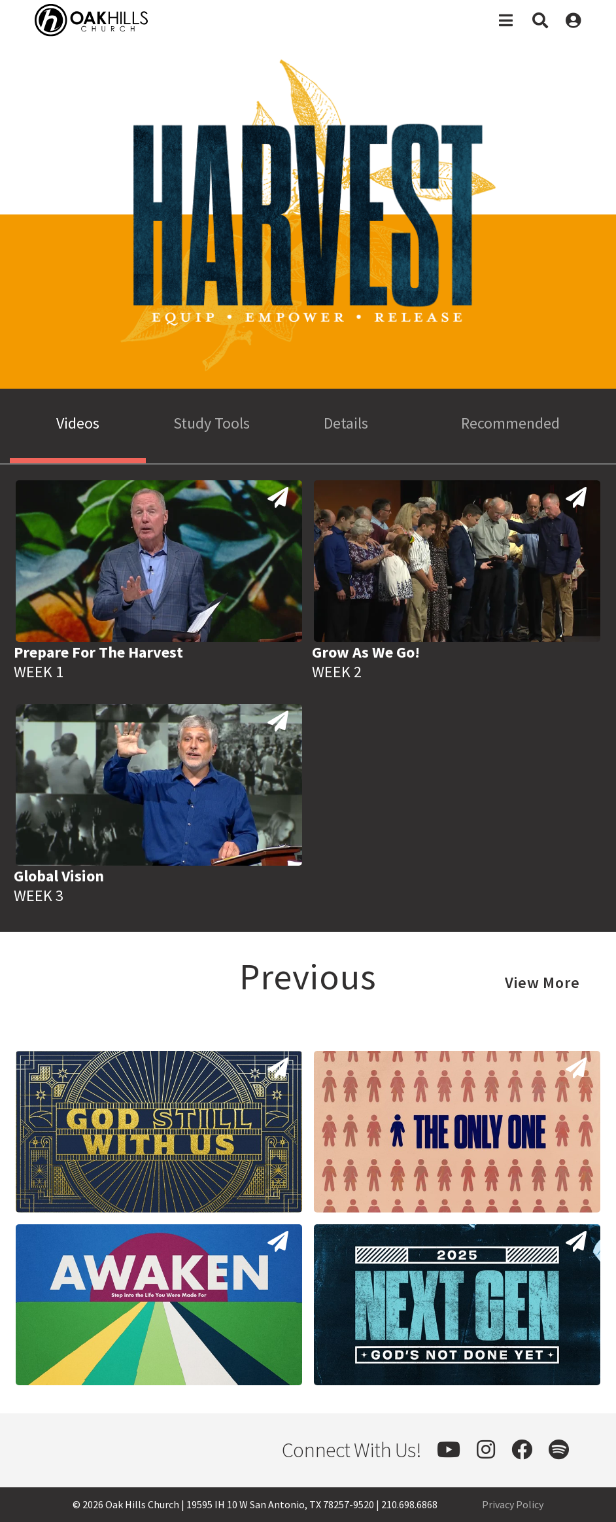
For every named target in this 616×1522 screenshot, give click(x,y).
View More (542, 982)
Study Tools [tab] (211, 423)
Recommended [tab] (510, 423)
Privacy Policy (512, 1504)
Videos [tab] (77, 423)
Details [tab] (346, 423)
